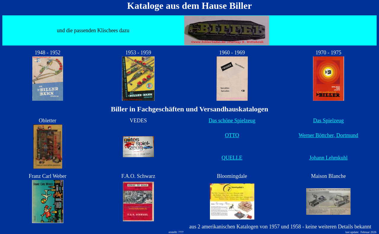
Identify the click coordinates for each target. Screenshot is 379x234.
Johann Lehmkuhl (328, 158)
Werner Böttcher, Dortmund (328, 135)
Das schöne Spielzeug (232, 121)
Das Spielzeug (328, 121)
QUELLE (232, 158)
